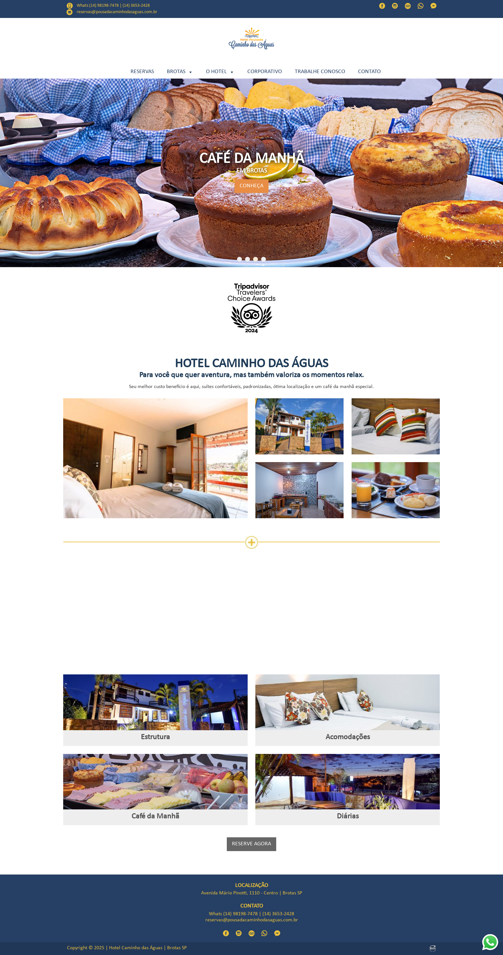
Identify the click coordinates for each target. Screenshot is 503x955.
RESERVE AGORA (251, 844)
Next (494, 173)
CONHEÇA (251, 186)
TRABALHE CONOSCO (320, 72)
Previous (8, 173)
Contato (369, 72)
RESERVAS (142, 72)
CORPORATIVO (264, 72)
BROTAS (180, 72)
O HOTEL (220, 72)
